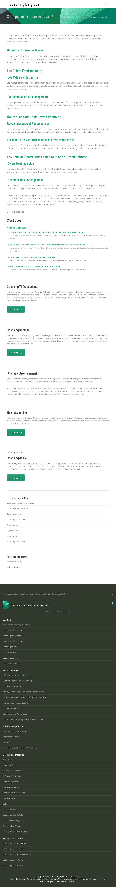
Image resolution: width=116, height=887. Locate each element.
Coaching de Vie (13, 525)
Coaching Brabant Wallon (13, 815)
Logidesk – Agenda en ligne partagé (18, 680)
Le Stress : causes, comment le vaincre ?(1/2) (32, 257)
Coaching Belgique (56, 876)
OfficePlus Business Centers (15, 675)
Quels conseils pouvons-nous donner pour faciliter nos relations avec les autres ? (50, 244)
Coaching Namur (10, 809)
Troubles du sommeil (11, 708)
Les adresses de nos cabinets (15, 731)
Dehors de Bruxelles (15, 567)
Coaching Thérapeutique (17, 508)
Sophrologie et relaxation (13, 770)
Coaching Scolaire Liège (13, 849)
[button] (47, 611)
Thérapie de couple (11, 787)
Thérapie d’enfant (10, 781)
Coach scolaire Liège (11, 820)
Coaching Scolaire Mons (13, 865)
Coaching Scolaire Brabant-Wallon (17, 854)
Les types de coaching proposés (20, 503)
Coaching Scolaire (14, 536)
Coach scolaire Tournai (12, 826)
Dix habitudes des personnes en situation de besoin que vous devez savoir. (47, 232)
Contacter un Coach (11, 736)
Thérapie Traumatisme (12, 686)
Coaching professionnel (17, 519)
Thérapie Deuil (9, 798)
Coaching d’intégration (16, 514)
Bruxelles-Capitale (14, 561)
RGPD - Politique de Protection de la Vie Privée (58, 881)
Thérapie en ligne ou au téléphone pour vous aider (35, 266)
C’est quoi (14, 220)
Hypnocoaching (13, 530)
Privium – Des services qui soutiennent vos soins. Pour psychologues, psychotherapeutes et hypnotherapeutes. (62, 879)
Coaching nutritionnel (16, 541)
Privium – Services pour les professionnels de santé (24, 697)
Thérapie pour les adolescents (15, 703)
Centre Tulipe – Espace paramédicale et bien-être (23, 719)
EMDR (5, 804)
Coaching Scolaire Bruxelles (14, 843)
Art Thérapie (8, 759)
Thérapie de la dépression (14, 793)
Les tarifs (7, 742)
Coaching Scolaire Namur (13, 860)
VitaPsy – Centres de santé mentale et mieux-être (23, 692)
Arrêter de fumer (10, 765)
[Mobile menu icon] (107, 4)
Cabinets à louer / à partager (15, 714)
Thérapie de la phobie (12, 776)
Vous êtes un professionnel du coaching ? (20, 748)
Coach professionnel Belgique (15, 831)
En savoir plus (16, 309)
